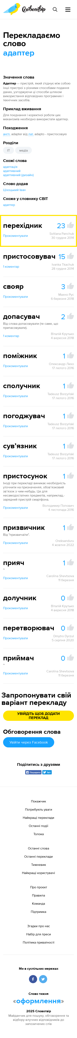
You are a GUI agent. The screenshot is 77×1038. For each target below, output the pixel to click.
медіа (23, 150)
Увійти (28, 742)
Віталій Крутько (62, 334)
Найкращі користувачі (38, 873)
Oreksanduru (64, 541)
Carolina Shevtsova (60, 576)
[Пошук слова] (55, 9)
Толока (38, 834)
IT (8, 150)
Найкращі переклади (38, 817)
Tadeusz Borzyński (60, 394)
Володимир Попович (58, 505)
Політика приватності (38, 942)
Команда (38, 903)
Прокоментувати (15, 235)
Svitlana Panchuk (61, 233)
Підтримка (38, 911)
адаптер (9, 205)
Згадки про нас (38, 926)
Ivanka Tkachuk (63, 264)
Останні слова (38, 848)
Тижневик (38, 864)
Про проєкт (38, 887)
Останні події (38, 826)
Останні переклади (38, 856)
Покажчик (38, 801)
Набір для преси (38, 934)
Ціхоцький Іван (14, 190)
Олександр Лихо (61, 364)
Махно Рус (66, 294)
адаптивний (12, 171)
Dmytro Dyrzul (63, 636)
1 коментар (11, 266)
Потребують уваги (38, 809)
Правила (38, 895)
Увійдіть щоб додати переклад (38, 716)
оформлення (38, 1001)
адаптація (10, 167)
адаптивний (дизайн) (18, 175)
